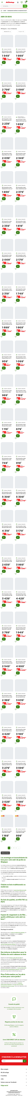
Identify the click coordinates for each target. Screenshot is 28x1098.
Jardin (4, 10)
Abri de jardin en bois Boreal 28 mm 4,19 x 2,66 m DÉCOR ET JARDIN (21, 291)
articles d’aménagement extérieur (8, 944)
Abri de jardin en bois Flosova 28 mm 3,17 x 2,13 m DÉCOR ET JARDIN (7, 359)
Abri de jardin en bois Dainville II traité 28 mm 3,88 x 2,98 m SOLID (7, 630)
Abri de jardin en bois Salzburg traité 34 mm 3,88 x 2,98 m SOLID (7, 765)
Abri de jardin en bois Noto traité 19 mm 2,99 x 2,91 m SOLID (21, 527)
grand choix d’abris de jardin (20, 890)
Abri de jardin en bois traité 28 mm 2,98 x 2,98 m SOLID (7, 832)
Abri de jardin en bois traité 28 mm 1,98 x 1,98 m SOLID (21, 832)
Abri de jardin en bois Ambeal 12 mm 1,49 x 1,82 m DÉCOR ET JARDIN (7, 460)
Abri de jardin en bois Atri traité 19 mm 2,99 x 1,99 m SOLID (7, 561)
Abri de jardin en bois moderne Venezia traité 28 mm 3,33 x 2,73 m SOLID (7, 663)
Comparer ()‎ (21, 31)
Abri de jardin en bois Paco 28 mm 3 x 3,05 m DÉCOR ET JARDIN (21, 223)
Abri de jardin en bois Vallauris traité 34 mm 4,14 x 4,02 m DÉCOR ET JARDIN (7, 87)
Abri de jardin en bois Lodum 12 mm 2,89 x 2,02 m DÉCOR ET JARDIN (7, 392)
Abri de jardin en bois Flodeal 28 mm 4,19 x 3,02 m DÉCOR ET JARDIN (7, 257)
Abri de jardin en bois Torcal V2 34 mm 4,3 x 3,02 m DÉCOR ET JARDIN (7, 121)
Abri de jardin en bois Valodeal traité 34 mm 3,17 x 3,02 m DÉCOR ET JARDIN (21, 87)
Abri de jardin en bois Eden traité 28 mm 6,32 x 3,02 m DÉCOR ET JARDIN (21, 189)
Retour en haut (5, 853)
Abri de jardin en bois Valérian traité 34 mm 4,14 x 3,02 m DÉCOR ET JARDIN (7, 53)
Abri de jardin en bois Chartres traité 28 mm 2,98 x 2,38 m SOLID (7, 798)
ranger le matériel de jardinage (17, 932)
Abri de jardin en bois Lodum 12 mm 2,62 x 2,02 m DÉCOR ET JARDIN (21, 460)
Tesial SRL (20, 1095)
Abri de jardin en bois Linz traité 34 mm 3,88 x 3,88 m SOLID (21, 765)
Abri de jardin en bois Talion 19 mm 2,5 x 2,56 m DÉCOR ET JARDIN (21, 392)
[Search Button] (25, 6)
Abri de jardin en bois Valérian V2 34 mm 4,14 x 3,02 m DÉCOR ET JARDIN (21, 121)
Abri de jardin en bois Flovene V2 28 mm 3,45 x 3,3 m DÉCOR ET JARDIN (7, 325)
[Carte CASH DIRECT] (14, 1034)
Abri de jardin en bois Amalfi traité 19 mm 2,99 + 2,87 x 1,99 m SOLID (21, 562)
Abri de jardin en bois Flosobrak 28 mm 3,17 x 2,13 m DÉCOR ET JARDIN (21, 359)
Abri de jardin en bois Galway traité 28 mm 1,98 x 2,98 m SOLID (21, 629)
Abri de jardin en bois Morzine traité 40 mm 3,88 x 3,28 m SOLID (7, 731)
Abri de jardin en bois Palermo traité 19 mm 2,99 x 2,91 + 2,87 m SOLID (21, 494)
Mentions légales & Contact (14, 1091)
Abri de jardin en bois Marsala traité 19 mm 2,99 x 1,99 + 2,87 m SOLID (7, 528)
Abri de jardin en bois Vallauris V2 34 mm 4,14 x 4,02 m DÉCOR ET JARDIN (21, 53)
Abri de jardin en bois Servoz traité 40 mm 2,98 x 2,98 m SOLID (21, 697)
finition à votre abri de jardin (15, 957)
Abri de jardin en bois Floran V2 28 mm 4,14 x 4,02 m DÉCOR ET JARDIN (7, 291)
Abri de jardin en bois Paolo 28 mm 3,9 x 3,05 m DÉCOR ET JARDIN (7, 155)
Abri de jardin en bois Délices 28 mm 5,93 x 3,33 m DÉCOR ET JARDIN (21, 155)
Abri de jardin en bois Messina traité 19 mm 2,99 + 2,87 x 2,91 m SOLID (7, 494)
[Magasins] (14, 1016)
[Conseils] (14, 999)
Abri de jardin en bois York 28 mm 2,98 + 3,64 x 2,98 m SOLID (21, 595)
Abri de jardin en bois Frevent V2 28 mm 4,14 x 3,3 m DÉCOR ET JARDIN (21, 257)
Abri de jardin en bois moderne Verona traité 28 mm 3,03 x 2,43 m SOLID (7, 697)
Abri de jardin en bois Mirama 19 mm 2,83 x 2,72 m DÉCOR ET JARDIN (7, 426)
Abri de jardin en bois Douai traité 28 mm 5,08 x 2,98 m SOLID (21, 731)
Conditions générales (14, 1092)
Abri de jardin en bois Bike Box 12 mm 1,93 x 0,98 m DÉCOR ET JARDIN (21, 426)
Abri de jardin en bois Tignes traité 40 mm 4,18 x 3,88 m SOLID (21, 663)
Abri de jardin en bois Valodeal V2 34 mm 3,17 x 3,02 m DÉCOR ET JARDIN (7, 189)
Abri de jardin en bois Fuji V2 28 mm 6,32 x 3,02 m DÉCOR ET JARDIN (7, 223)
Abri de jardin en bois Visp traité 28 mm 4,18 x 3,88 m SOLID (21, 798)
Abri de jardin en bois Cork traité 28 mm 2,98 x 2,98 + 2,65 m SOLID (7, 595)
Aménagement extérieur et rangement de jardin (17, 10)
